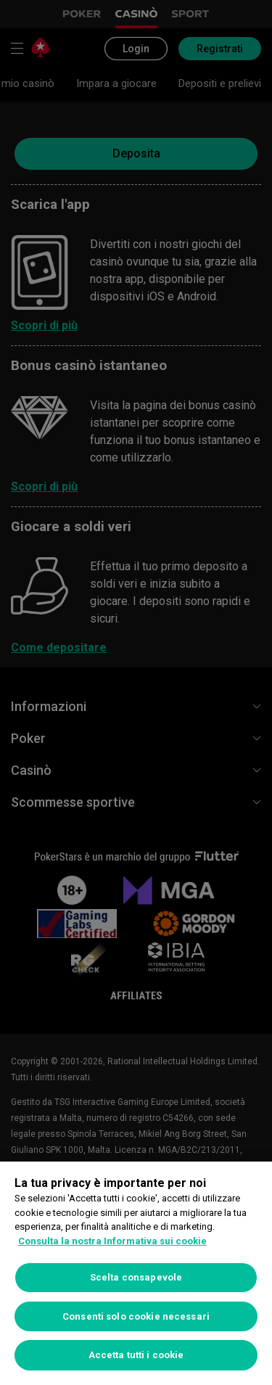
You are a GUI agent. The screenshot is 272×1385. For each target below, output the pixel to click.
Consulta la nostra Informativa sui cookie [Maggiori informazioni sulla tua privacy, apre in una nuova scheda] (112, 1241)
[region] (136, 1273)
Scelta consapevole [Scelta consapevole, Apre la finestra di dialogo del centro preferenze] (136, 1277)
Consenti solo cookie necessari (136, 1316)
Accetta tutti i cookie (136, 1354)
